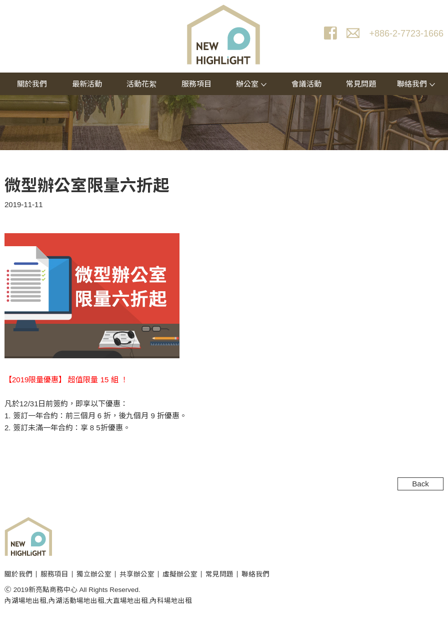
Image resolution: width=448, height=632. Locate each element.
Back (420, 483)
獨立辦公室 (94, 574)
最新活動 (87, 84)
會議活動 (307, 84)
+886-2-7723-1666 (406, 34)
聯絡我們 (416, 84)
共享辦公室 (137, 574)
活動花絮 (141, 84)
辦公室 (251, 84)
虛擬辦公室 (180, 574)
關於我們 (32, 84)
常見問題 (361, 84)
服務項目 (197, 84)
